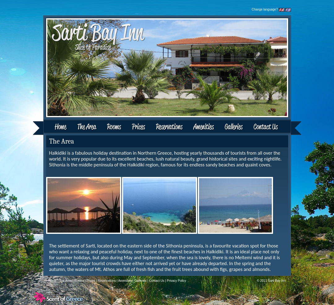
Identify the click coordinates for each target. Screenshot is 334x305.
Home (53, 127)
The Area (88, 127)
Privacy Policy (176, 280)
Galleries (233, 127)
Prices (139, 127)
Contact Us (274, 127)
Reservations (169, 127)
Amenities (203, 127)
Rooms (115, 127)
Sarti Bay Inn (276, 280)
